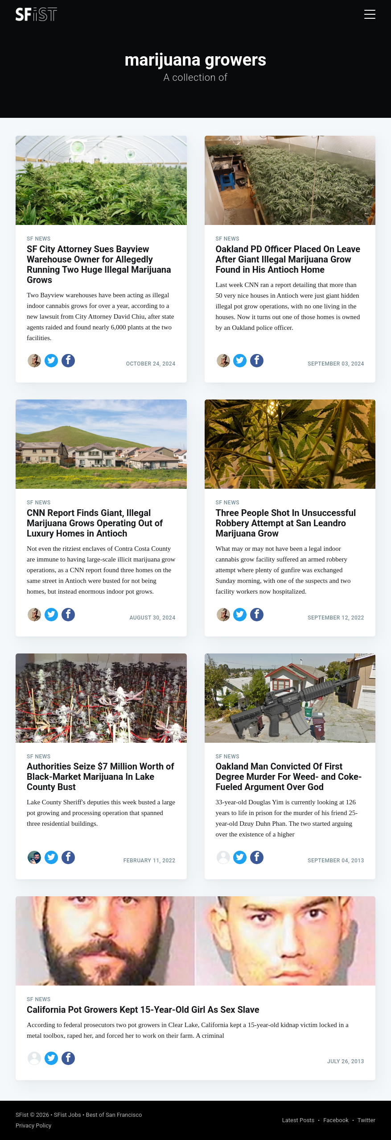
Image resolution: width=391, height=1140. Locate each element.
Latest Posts (298, 1120)
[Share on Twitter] (51, 360)
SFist (22, 1114)
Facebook (335, 1120)
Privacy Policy (33, 1125)
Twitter (366, 1120)
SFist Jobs (67, 1114)
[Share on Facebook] (68, 360)
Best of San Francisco (114, 1114)
